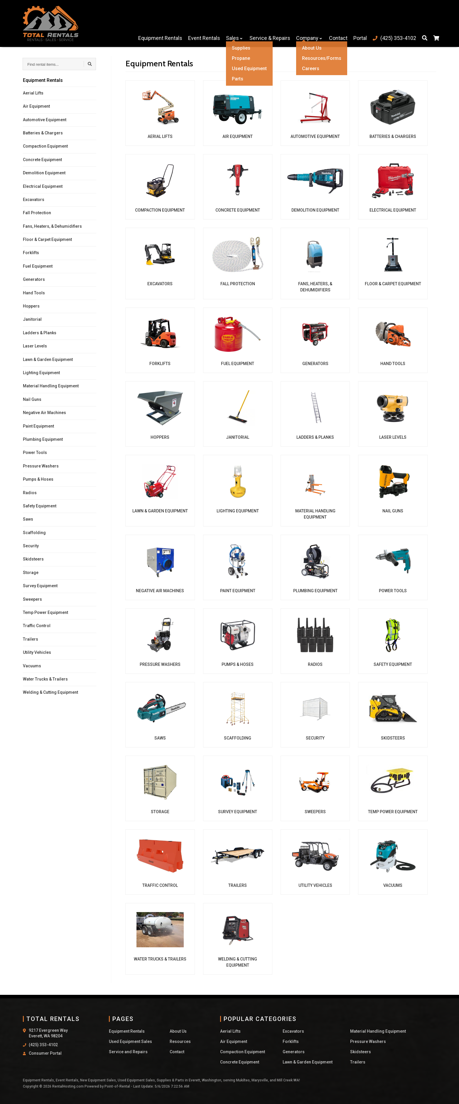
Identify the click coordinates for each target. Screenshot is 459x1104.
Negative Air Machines (44, 412)
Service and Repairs (128, 1051)
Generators (34, 279)
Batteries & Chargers (43, 133)
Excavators (33, 199)
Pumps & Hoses (38, 479)
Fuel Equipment (38, 266)
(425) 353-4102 (43, 1044)
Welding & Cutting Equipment (50, 692)
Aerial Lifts (33, 93)
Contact (335, 23)
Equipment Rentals (157, 23)
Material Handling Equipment (51, 386)
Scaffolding (34, 532)
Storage (30, 572)
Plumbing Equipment (43, 439)
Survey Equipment (40, 585)
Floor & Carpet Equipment (47, 239)
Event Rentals (201, 23)
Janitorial (32, 319)
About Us (178, 1031)
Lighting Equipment (41, 372)
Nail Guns (32, 399)
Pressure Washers (41, 466)
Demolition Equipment (44, 173)
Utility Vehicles (37, 652)
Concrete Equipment (42, 159)
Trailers (30, 639)
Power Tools (35, 452)
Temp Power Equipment (45, 612)
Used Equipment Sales (130, 1041)
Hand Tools (34, 293)
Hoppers (31, 306)
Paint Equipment (38, 426)
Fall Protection (37, 212)
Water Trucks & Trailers (45, 679)
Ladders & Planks (39, 332)
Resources (180, 1041)
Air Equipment (36, 106)
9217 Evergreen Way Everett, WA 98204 (48, 1033)
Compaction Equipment (45, 146)
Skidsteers (33, 559)
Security (31, 545)
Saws (28, 519)
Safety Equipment (39, 506)
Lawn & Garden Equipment (48, 359)
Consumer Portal (45, 1053)
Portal (357, 23)
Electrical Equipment (43, 186)
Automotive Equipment (44, 119)
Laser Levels (35, 346)
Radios (30, 492)
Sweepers (32, 599)
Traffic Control (36, 625)
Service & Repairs (267, 23)
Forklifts (31, 252)
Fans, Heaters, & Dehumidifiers (52, 226)
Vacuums (32, 666)
